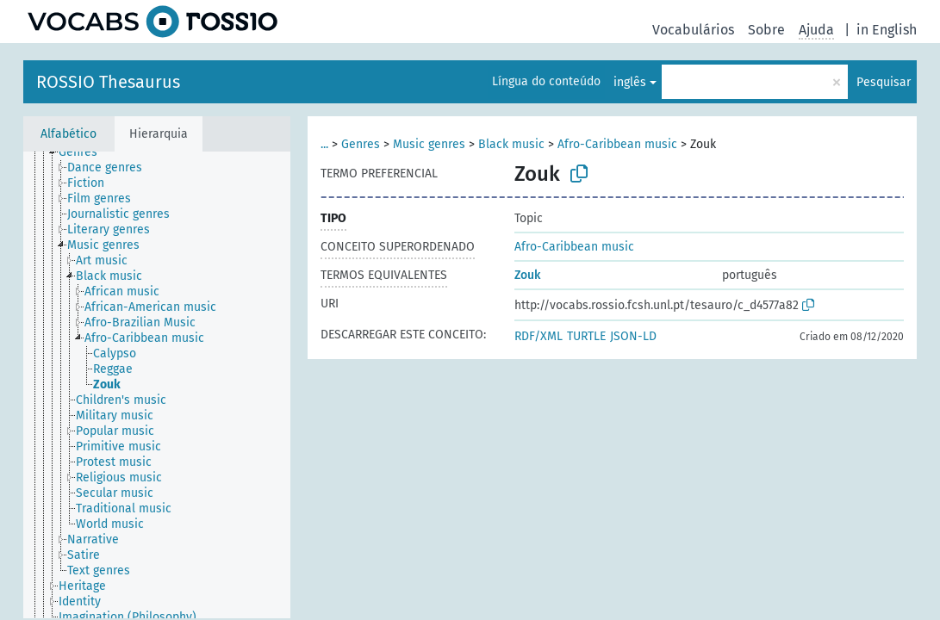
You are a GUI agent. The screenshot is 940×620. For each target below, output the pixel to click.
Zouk (527, 275)
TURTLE (586, 336)
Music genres (429, 144)
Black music (511, 144)
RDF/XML (538, 336)
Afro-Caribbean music (617, 144)
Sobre (766, 30)
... (324, 144)
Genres (360, 144)
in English (886, 30)
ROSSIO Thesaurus (108, 81)
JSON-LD (633, 336)
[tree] (156, 385)
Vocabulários (693, 30)
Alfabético (68, 134)
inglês (629, 82)
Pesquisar (883, 82)
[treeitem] (85, 152)
